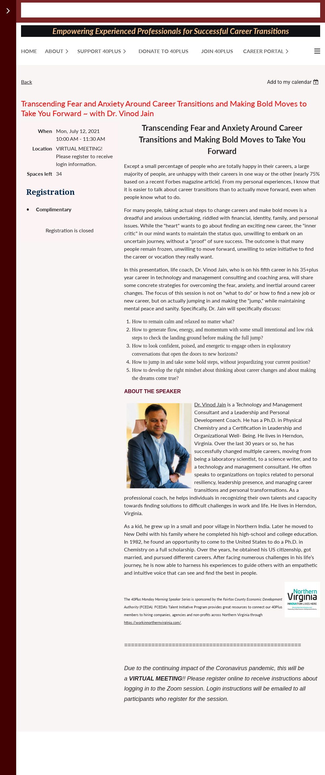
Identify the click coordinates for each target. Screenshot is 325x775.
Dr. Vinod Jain (210, 404)
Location (42, 148)
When (45, 131)
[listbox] (293, 82)
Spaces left (39, 174)
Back (26, 82)
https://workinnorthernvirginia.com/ (152, 622)
